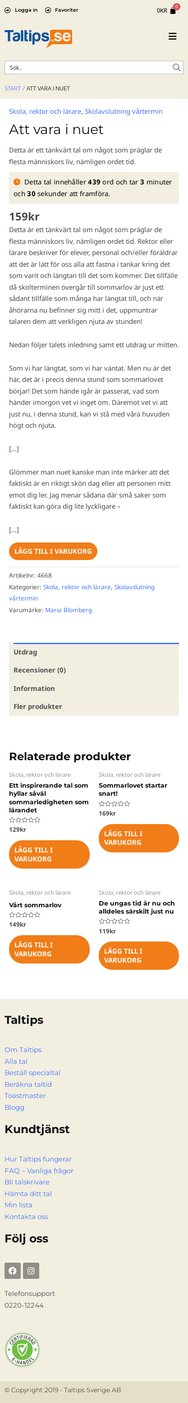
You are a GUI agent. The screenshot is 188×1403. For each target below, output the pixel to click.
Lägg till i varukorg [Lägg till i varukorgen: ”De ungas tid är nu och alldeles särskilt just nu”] (123, 955)
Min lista (18, 1205)
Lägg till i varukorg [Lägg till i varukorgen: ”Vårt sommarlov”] (33, 949)
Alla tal (16, 1061)
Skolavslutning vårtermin (124, 111)
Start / (15, 88)
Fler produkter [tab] (38, 706)
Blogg (14, 1107)
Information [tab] (34, 688)
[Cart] (167, 10)
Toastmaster (25, 1095)
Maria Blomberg (68, 610)
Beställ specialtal (32, 1072)
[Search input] (88, 67)
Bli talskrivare (27, 1182)
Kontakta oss (26, 1216)
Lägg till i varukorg (53, 551)
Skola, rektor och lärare (45, 111)
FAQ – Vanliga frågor (39, 1170)
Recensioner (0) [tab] (40, 669)
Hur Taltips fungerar (38, 1159)
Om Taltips (23, 1049)
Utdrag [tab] (25, 651)
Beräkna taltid (28, 1084)
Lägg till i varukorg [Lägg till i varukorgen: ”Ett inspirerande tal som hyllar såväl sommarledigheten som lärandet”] (33, 854)
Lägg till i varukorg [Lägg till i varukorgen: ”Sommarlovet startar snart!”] (123, 838)
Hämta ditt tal (28, 1193)
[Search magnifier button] (176, 67)
